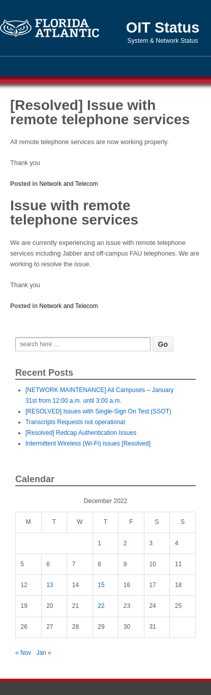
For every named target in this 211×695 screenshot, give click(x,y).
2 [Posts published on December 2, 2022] (125, 543)
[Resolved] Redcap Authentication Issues (80, 432)
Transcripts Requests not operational (75, 422)
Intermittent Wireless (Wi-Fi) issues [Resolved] (87, 443)
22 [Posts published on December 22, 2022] (101, 605)
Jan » (43, 652)
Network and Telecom (68, 183)
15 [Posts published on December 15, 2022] (101, 585)
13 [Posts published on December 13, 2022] (49, 585)
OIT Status (162, 27)
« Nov (23, 652)
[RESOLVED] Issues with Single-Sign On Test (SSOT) (98, 411)
